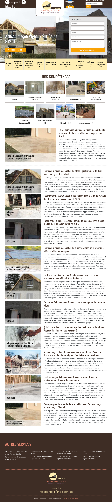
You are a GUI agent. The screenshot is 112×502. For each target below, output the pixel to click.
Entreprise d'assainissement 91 (66, 64)
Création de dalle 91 (90, 64)
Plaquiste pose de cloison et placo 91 (18, 64)
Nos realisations (16, 50)
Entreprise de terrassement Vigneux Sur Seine (41, 457)
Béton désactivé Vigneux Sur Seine (42, 452)
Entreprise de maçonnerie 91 (79, 64)
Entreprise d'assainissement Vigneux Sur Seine (67, 452)
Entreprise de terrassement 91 (51, 64)
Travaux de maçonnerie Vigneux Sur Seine (91, 457)
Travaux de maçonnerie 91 (101, 64)
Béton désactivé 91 (39, 64)
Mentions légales (70, 499)
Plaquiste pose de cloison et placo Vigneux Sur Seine (16, 453)
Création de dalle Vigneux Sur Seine (94, 452)
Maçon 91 (8, 64)
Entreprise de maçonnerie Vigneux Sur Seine (67, 457)
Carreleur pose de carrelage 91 (29, 64)
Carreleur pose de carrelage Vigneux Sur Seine (15, 458)
